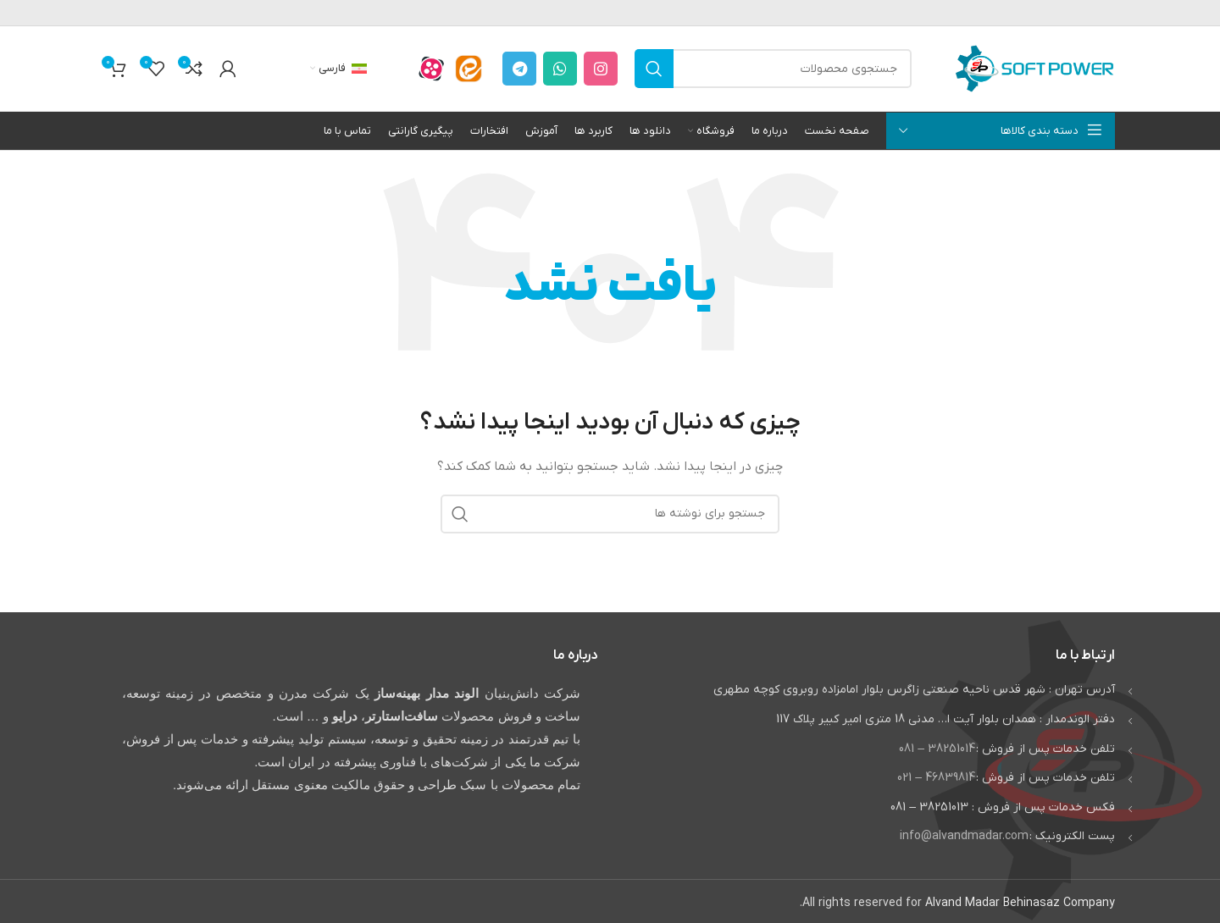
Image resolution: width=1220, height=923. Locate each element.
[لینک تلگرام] (519, 69)
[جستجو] (773, 68)
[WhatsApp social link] (560, 69)
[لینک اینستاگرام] (601, 69)
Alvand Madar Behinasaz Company (1020, 903)
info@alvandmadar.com (964, 836)
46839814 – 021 (936, 778)
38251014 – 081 (937, 749)
